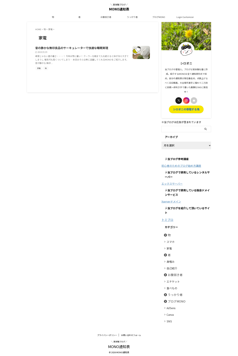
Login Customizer (185, 17)
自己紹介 (170, 267)
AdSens (170, 306)
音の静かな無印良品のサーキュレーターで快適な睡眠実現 (71, 48)
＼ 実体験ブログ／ (119, 340)
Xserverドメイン (171, 201)
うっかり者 (132, 17)
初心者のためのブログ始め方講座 (181, 165)
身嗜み (169, 260)
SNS (168, 320)
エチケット (171, 280)
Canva (169, 313)
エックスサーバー (172, 183)
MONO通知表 (119, 9)
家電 (168, 247)
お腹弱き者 (105, 17)
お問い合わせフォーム (131, 334)
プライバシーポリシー (107, 334)
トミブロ (166, 219)
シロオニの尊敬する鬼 (186, 109)
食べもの (170, 287)
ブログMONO (158, 17)
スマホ (169, 240)
